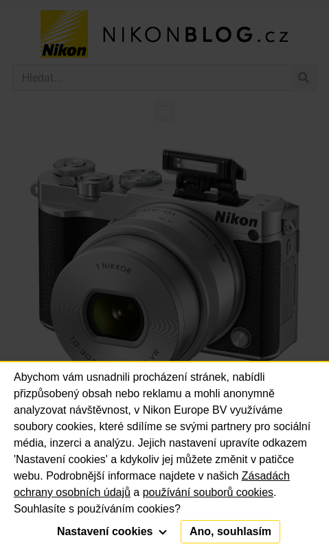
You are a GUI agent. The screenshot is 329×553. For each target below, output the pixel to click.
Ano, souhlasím (230, 531)
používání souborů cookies (208, 492)
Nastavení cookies (112, 531)
